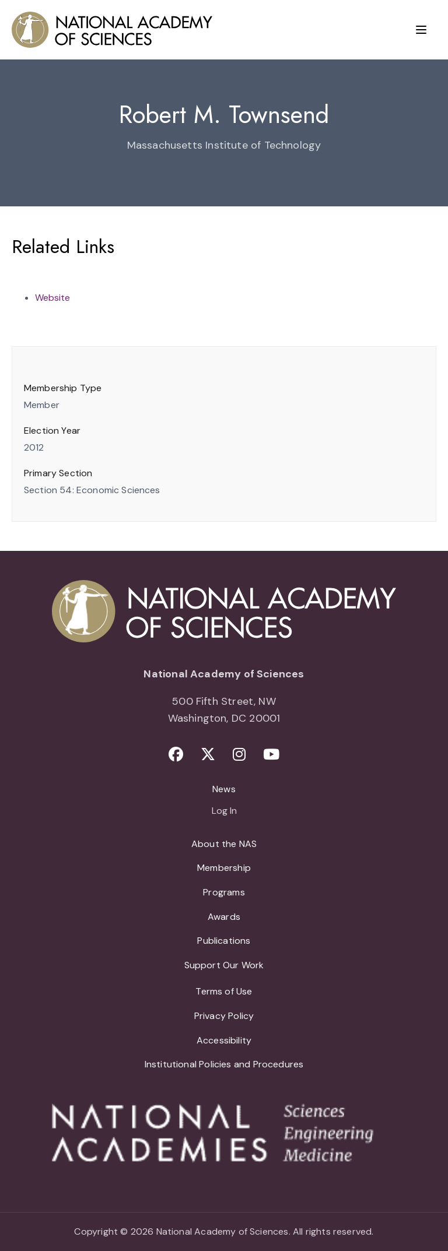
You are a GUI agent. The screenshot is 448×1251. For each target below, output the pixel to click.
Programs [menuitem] (223, 892)
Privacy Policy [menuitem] (224, 1016)
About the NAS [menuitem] (224, 844)
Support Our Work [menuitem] (224, 965)
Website (52, 297)
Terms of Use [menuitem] (223, 991)
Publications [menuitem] (223, 940)
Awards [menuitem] (224, 917)
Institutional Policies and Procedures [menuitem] (224, 1064)
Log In (224, 811)
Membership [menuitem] (224, 868)
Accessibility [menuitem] (224, 1040)
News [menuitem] (224, 789)
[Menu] (421, 30)
